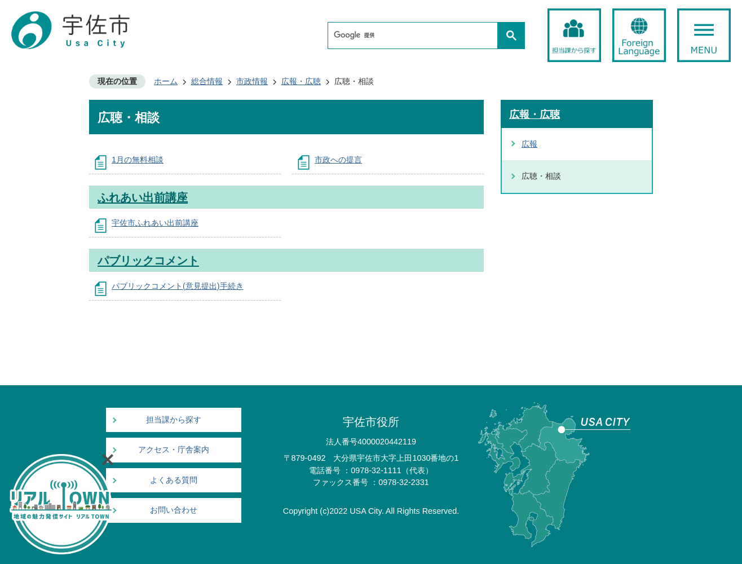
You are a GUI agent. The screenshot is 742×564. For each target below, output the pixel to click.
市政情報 (252, 81)
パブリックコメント (148, 260)
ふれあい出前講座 (143, 197)
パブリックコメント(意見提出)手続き (178, 285)
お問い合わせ (173, 510)
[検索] (415, 36)
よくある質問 (173, 480)
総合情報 (207, 81)
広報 (529, 143)
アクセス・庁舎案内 (173, 450)
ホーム (166, 81)
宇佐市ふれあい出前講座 (155, 222)
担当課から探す (173, 420)
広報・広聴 (301, 81)
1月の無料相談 (138, 159)
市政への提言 (338, 159)
